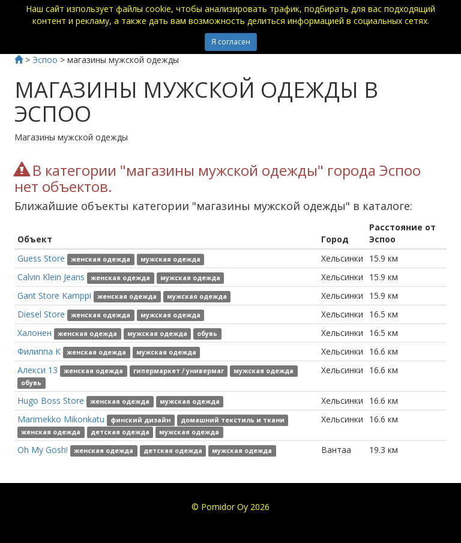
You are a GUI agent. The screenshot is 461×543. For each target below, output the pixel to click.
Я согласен (230, 42)
